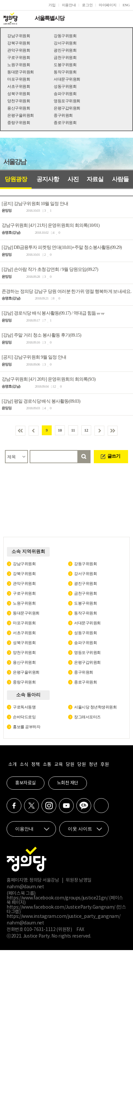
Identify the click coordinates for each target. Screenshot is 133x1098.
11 (73, 430)
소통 (47, 764)
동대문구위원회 (20, 72)
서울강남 (14, 161)
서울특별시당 (49, 18)
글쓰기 (113, 456)
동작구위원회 (65, 72)
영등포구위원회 (67, 101)
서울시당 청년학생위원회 (95, 707)
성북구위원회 (18, 93)
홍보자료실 (25, 783)
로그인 (87, 5)
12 (86, 430)
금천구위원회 (65, 57)
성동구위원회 (65, 86)
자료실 (95, 179)
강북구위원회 (18, 43)
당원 (70, 764)
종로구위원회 (65, 122)
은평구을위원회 (20, 115)
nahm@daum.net (25, 887)
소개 (12, 764)
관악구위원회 (18, 50)
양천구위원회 (18, 101)
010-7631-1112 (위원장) (48, 929)
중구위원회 (63, 115)
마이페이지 (107, 5)
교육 (58, 764)
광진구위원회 (65, 50)
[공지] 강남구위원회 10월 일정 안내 (35, 203)
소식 (24, 764)
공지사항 (48, 179)
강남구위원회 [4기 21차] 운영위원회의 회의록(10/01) (50, 225)
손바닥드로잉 (24, 717)
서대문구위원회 (67, 79)
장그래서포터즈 (87, 717)
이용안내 (69, 5)
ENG (126, 5)
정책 (35, 764)
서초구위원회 (18, 86)
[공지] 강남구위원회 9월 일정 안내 (34, 357)
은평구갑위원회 (67, 108)
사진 (73, 179)
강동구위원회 (65, 36)
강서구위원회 (65, 43)
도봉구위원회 (65, 64)
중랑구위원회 (18, 122)
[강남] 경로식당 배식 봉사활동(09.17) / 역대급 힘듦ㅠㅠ (53, 313)
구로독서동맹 (24, 707)
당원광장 (16, 179)
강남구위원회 (18, 36)
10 (60, 430)
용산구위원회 (18, 108)
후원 (104, 764)
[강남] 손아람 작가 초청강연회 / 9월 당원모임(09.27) (50, 269)
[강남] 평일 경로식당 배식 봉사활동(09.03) (41, 400)
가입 (51, 5)
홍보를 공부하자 (26, 727)
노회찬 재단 (67, 783)
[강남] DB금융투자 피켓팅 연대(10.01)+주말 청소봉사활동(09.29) (62, 247)
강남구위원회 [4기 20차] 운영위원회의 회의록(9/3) (48, 379)
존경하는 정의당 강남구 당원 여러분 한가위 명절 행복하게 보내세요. (66, 291)
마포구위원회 (18, 79)
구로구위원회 (18, 57)
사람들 (120, 179)
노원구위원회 (18, 64)
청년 (93, 764)
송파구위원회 (65, 93)
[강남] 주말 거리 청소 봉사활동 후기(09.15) (41, 335)
